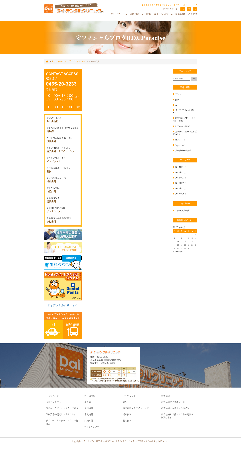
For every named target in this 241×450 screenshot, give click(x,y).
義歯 (125, 402)
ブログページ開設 (183, 150)
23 (188, 245)
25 (195, 245)
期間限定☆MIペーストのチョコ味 (184, 119)
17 (192, 241)
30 (188, 248)
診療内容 (134, 14)
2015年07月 (180, 183)
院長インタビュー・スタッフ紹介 (62, 408)
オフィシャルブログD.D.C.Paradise (68, 61)
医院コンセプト (53, 402)
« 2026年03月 (179, 251)
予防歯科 (88, 408)
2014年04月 (180, 167)
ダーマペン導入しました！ (184, 111)
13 (178, 241)
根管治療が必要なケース (173, 402)
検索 (194, 78)
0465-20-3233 (61, 83)
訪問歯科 (127, 420)
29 (185, 248)
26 (174, 248)
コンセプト (116, 14)
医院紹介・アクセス (186, 14)
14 (181, 241)
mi (176, 105)
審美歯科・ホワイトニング (135, 408)
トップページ (52, 396)
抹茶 (177, 99)
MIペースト (180, 139)
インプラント (129, 396)
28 (181, 248)
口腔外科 (88, 420)
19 (174, 245)
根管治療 (165, 396)
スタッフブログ (182, 210)
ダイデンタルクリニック (62, 305)
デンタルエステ (91, 427)
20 (178, 245)
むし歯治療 (89, 396)
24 (192, 245)
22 (185, 245)
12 (174, 241)
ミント (178, 94)
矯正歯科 (127, 414)
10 (192, 238)
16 (188, 241)
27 (178, 248)
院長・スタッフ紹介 (157, 14)
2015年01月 (180, 172)
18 (195, 241)
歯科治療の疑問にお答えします (61, 414)
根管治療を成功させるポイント (176, 408)
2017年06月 (180, 193)
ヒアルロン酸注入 (183, 126)
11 (195, 238)
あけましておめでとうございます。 (185, 132)
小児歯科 (88, 414)
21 (181, 245)
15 (185, 241)
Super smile (180, 145)
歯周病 (87, 402)
